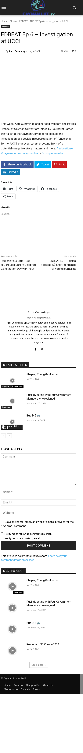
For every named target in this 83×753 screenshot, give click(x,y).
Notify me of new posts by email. (23, 538)
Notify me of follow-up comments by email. (28, 533)
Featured (6, 407)
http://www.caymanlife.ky (39, 318)
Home (4, 21)
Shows (13, 21)
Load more (38, 664)
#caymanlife (30, 153)
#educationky (65, 148)
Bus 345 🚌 (33, 415)
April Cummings (18, 51)
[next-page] (9, 435)
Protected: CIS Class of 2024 (43, 644)
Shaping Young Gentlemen (43, 374)
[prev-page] (3, 435)
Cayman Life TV (9, 386)
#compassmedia (52, 153)
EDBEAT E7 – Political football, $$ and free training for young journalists (58, 264)
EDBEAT (23, 21)
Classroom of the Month (10, 427)
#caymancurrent (11, 153)
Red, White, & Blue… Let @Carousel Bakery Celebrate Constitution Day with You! (19, 264)
